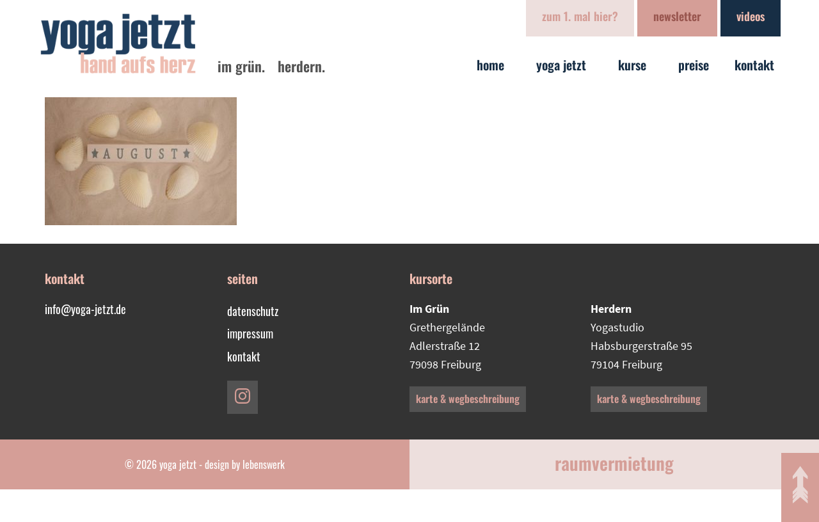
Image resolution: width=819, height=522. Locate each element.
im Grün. (241, 66)
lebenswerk (264, 464)
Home (494, 64)
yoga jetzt (564, 64)
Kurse (635, 64)
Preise (693, 64)
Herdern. (301, 66)
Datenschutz (252, 311)
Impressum (250, 333)
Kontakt (758, 64)
